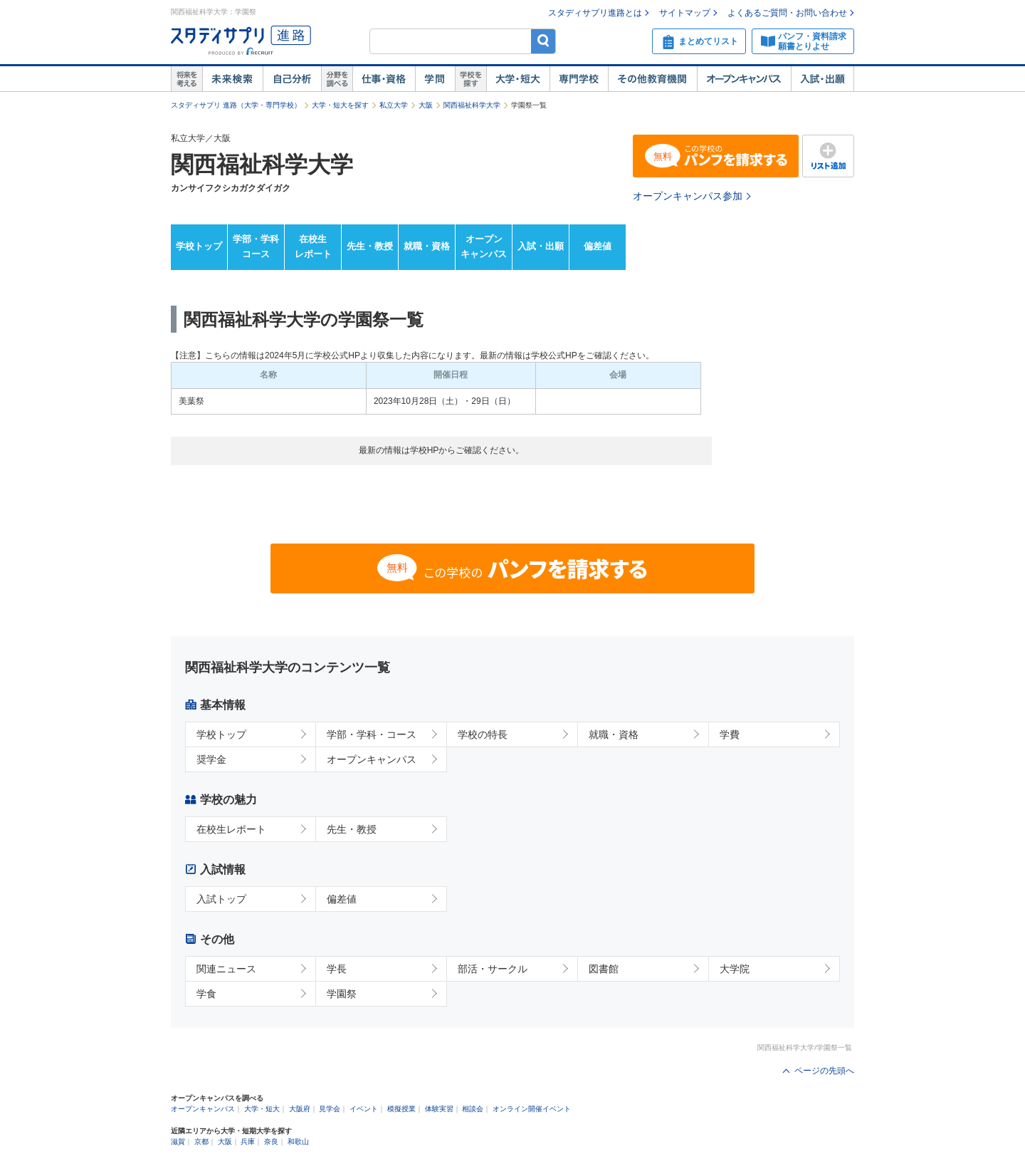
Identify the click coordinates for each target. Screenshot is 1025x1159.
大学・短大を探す (340, 105)
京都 (201, 1141)
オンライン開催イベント (532, 1109)
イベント (363, 1109)
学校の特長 (483, 734)
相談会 (472, 1109)
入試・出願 (822, 79)
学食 (206, 993)
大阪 (426, 105)
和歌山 (298, 1141)
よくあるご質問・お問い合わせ (787, 13)
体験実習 (439, 1109)
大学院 (735, 969)
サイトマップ (684, 13)
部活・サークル (492, 969)
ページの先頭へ (824, 1071)
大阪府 (299, 1109)
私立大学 (393, 105)
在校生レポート (313, 246)
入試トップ (221, 899)
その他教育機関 (652, 79)
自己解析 (292, 79)
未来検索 (232, 79)
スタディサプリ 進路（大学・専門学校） (236, 105)
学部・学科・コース (371, 734)
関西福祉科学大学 (471, 105)
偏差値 (597, 246)
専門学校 (579, 79)
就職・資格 (427, 246)
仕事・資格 (383, 79)
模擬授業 (401, 1109)
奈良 (271, 1141)
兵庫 (248, 1141)
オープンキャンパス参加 (687, 196)
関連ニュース (226, 969)
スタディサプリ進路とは (595, 13)
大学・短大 (518, 79)
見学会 (329, 1109)
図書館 (604, 969)
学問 (435, 79)
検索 (543, 40)
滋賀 (178, 1141)
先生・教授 (370, 246)
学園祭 (342, 993)
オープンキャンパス (744, 79)
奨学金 (211, 759)
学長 (337, 969)
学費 (730, 734)
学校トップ (199, 246)
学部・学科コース (256, 246)
